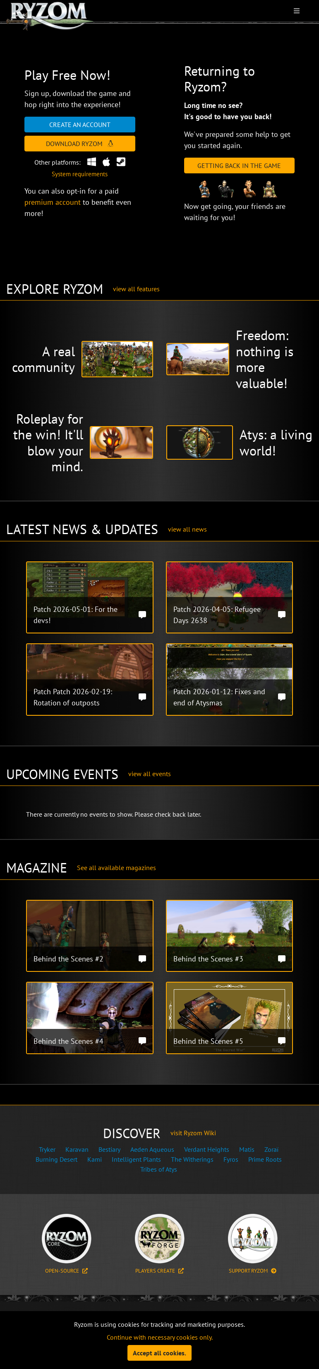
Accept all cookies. (159, 1353)
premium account (52, 202)
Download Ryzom (79, 143)
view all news (187, 529)
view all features (136, 289)
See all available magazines (116, 867)
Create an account (79, 124)
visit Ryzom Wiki (193, 1133)
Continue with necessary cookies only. (160, 1337)
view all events (149, 774)
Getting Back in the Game (239, 165)
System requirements (80, 174)
